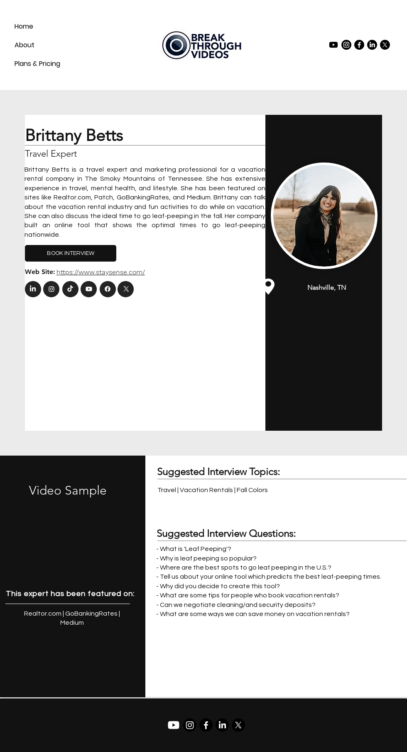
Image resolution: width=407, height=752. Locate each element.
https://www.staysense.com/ (100, 272)
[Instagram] (346, 45)
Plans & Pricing (34, 63)
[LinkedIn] (372, 45)
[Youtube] (333, 45)
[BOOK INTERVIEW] (70, 253)
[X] (385, 45)
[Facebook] (359, 45)
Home (24, 26)
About (24, 45)
